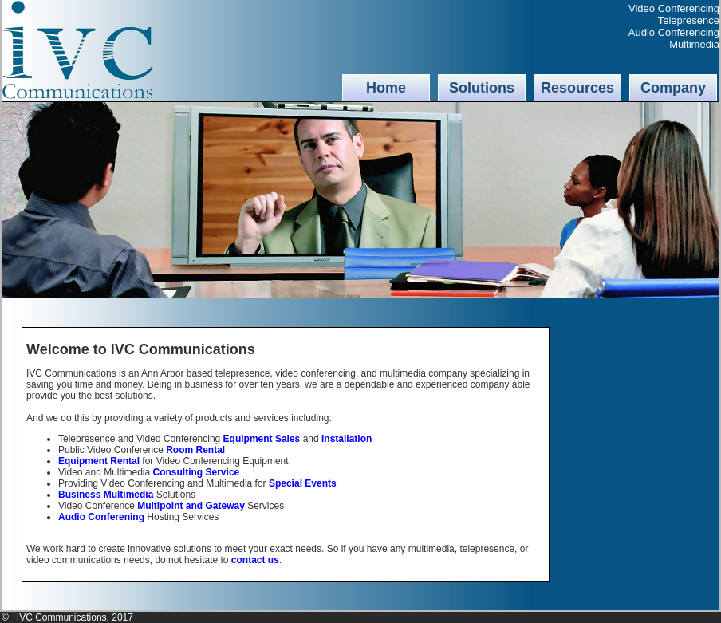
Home (386, 88)
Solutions (481, 88)
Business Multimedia (105, 494)
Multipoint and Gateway (191, 505)
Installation (346, 438)
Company (673, 88)
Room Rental (195, 449)
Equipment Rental (99, 461)
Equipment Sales (262, 438)
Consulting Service (196, 472)
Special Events (303, 483)
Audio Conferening (101, 516)
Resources (577, 88)
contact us (255, 560)
